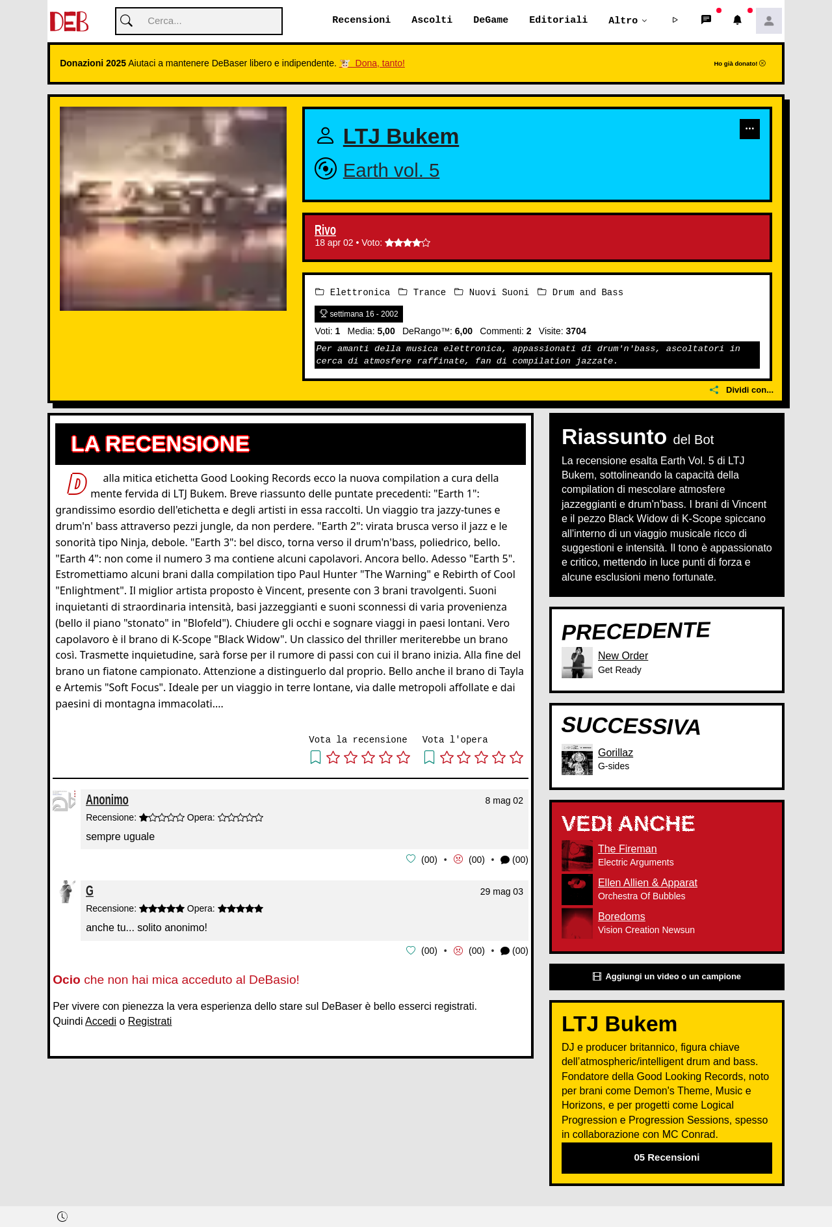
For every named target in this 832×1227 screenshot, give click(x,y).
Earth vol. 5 (391, 170)
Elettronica (352, 292)
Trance (422, 292)
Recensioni (361, 20)
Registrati (150, 1019)
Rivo (325, 231)
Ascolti (431, 20)
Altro (623, 20)
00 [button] (429, 859)
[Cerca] (199, 22)
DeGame (490, 20)
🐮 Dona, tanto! (372, 64)
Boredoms (621, 916)
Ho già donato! (740, 64)
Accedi (100, 1019)
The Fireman (627, 848)
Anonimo (107, 799)
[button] (675, 21)
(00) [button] (514, 860)
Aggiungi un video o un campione (667, 977)
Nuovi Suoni (491, 292)
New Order (623, 656)
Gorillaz (615, 752)
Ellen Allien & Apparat (647, 882)
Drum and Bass (580, 292)
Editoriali (558, 20)
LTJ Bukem (401, 137)
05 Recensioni (666, 1157)
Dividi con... (742, 390)
